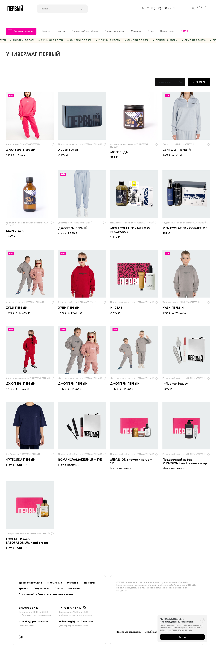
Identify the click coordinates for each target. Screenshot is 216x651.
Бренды (46, 23)
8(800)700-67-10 (28, 601)
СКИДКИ (185, 23)
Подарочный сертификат (85, 23)
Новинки (61, 23)
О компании (54, 576)
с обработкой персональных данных (175, 630)
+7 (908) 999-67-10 (70, 601)
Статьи (59, 582)
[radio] (30, 109)
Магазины (136, 23)
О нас (151, 23)
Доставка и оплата (114, 23)
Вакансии (74, 582)
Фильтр (199, 75)
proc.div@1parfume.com (33, 615)
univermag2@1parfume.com (76, 615)
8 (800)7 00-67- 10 (163, 8)
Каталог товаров (20, 23)
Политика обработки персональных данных (46, 588)
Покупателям (167, 23)
